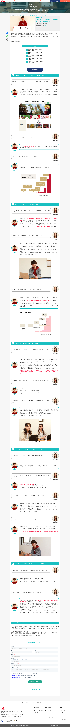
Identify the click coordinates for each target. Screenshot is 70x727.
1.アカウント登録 (49, 710)
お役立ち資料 (37, 1)
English (21, 714)
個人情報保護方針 (52, 725)
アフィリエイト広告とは (39, 710)
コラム (41, 1)
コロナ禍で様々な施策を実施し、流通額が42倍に (35, 56)
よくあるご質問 (28, 1)
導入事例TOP (35, 689)
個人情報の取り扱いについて (6, 716)
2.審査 (47, 712)
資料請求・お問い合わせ (55, 1)
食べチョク (43, 25)
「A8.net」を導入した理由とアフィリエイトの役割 (35, 59)
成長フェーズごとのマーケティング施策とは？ (35, 53)
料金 (23, 1)
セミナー (32, 1)
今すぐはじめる (65, 1)
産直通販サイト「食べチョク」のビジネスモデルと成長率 (35, 50)
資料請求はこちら (35, 69)
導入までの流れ (20, 1)
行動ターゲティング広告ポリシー (19, 716)
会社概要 (57, 725)
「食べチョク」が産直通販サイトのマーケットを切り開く (35, 62)
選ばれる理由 (37, 712)
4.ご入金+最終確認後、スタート (51, 717)
